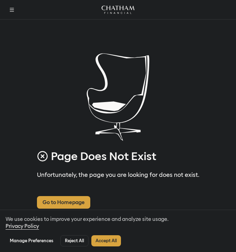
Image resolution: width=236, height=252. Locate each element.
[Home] (118, 10)
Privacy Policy (22, 226)
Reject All (74, 240)
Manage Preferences (31, 240)
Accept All (106, 240)
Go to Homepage (64, 202)
